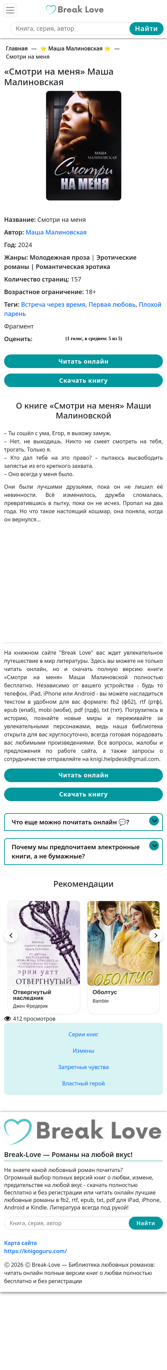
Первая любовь (112, 304)
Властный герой (83, 1083)
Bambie (101, 1001)
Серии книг (83, 1034)
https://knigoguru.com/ (35, 1251)
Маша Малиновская (56, 232)
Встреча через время (53, 304)
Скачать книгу (83, 380)
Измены (83, 1050)
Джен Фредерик (30, 1006)
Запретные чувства (83, 1067)
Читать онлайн (83, 361)
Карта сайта (20, 1243)
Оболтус (105, 992)
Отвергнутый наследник (32, 995)
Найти (146, 28)
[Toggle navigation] (10, 10)
